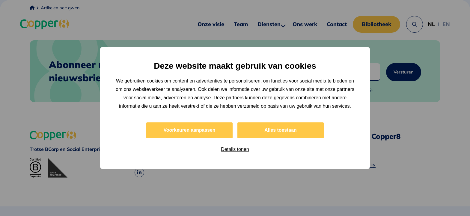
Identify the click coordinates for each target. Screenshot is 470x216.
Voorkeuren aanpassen (189, 130)
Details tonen (235, 149)
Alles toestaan (280, 130)
